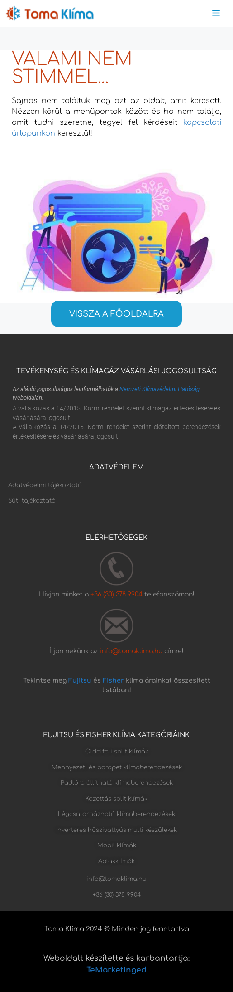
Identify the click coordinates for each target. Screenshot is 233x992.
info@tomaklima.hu (131, 651)
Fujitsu (79, 680)
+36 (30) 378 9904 (117, 594)
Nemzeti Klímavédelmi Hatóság (159, 389)
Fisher (113, 680)
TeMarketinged (116, 970)
